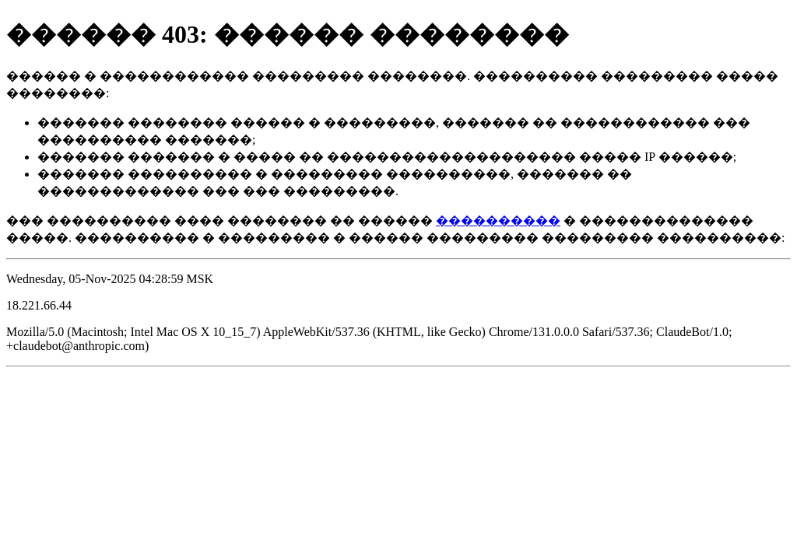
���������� (498, 220)
